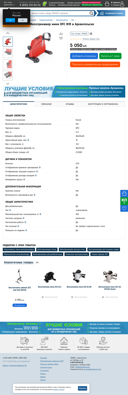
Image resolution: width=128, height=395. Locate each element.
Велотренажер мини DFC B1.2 (49, 287)
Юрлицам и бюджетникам (91, 2)
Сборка (43, 380)
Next (7, 83)
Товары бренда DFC (100, 254)
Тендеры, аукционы (74, 2)
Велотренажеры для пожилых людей (104, 249)
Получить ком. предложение (92, 5)
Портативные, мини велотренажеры (19, 249)
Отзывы (43, 373)
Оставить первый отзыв (91, 39)
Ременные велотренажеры (77, 254)
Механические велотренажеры (17, 254)
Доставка (61, 2)
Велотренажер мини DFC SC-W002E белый (109, 288)
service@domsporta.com (92, 369)
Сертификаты (62, 5)
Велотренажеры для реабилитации (47, 254)
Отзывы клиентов (73, 5)
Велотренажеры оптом (47, 249)
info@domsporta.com (82, 367)
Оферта (5, 365)
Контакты (52, 5)
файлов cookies (58, 389)
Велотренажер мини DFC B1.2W (79, 287)
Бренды (43, 377)
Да (10, 20)
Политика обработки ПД (17, 365)
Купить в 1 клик (110, 55)
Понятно (82, 388)
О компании (53, 2)
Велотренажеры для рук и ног (72, 249)
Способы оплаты (46, 367)
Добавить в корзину (84, 55)
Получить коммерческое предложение (95, 64)
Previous (7, 33)
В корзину (19, 305)
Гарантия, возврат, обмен (49, 364)
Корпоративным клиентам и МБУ (52, 361)
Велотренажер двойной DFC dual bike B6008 (20, 289)
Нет (22, 20)
